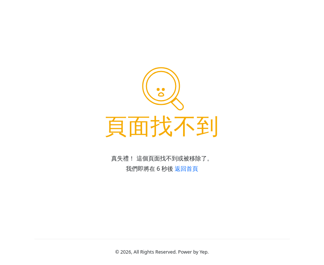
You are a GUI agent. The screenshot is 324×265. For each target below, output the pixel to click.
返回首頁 (186, 169)
